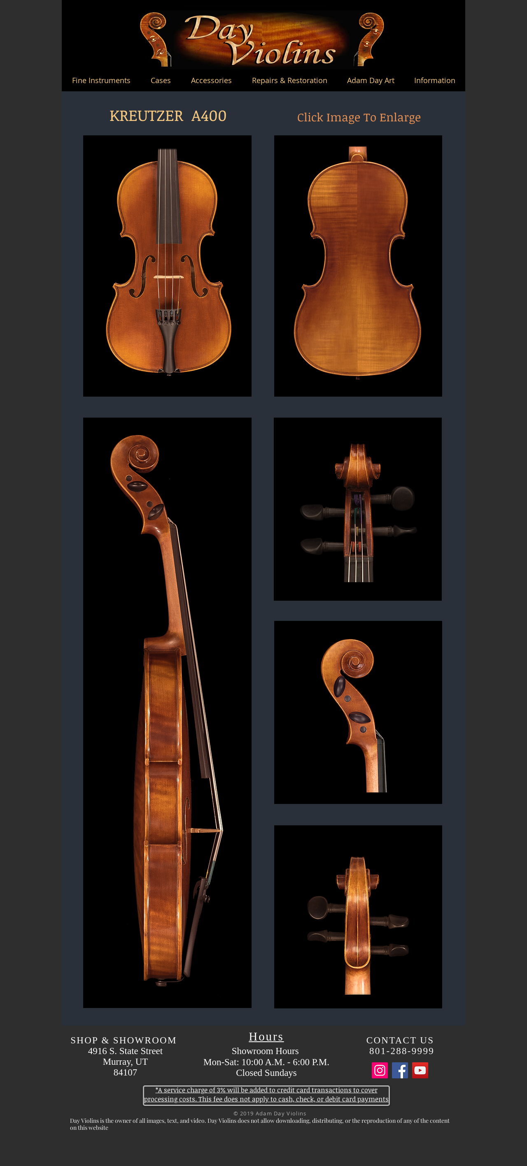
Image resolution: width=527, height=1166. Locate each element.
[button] (101, 80)
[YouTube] (420, 1070)
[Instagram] (380, 1070)
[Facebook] (400, 1070)
